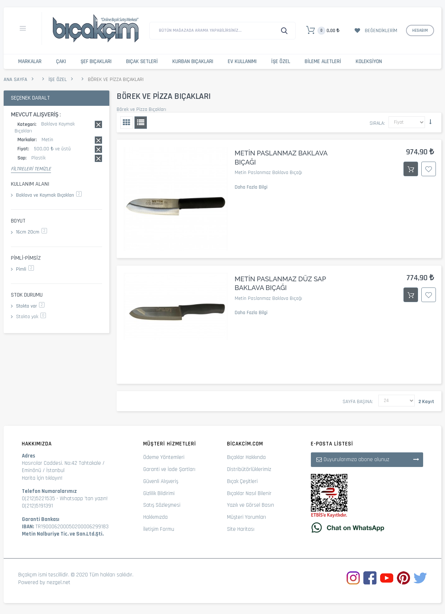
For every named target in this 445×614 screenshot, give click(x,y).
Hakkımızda (155, 517)
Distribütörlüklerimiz (249, 469)
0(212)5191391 (37, 505)
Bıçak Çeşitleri (242, 481)
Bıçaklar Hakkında (246, 457)
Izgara (126, 122)
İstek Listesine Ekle (428, 169)
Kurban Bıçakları (192, 61)
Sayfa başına (357, 401)
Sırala (377, 123)
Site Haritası (240, 529)
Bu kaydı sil (98, 124)
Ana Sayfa (15, 79)
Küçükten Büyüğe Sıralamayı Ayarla (430, 121)
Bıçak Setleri (142, 61)
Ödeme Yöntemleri (163, 457)
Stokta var (30, 306)
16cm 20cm (31, 232)
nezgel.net (58, 582)
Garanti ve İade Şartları (169, 469)
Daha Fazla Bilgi (251, 187)
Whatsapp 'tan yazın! (84, 498)
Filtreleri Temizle (31, 169)
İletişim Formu (158, 529)
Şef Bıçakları (96, 61)
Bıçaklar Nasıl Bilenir (249, 493)
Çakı (61, 61)
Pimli (25, 269)
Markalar (30, 61)
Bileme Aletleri (323, 61)
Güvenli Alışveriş (160, 481)
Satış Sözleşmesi (161, 505)
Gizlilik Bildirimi (159, 493)
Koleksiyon (369, 61)
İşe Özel (280, 61)
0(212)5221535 (38, 498)
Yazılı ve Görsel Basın (250, 505)
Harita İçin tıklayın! (42, 478)
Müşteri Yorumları (246, 517)
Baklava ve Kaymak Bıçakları (49, 195)
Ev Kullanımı (242, 61)
